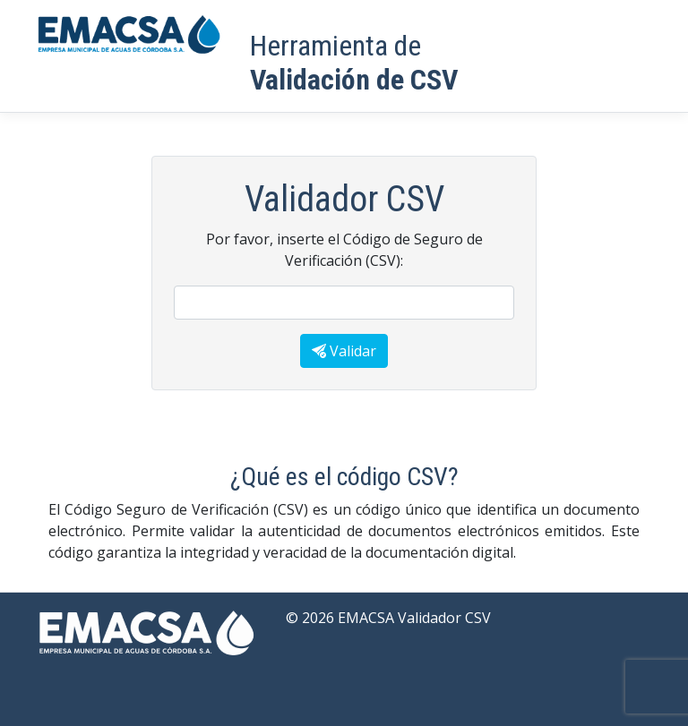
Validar (344, 351)
